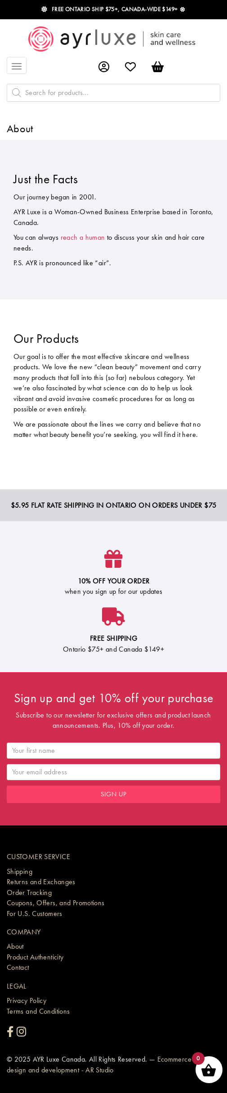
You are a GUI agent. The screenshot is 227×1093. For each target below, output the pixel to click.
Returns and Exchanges (41, 881)
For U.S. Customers (34, 913)
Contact (18, 967)
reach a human (83, 237)
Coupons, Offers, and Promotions (56, 902)
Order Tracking (29, 892)
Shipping (19, 871)
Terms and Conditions (38, 1011)
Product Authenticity (35, 957)
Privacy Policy (26, 1000)
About (15, 946)
